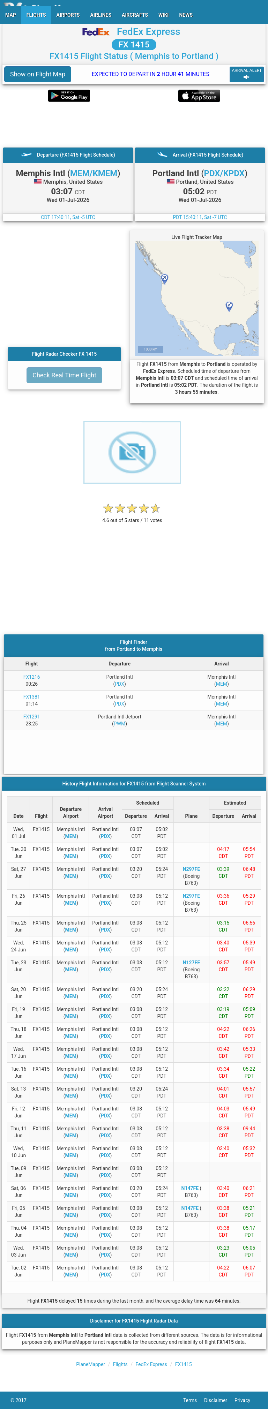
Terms (193, 1400)
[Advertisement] (134, 124)
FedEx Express (148, 31)
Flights (120, 1364)
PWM (119, 723)
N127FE (191, 962)
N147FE (190, 1188)
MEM (221, 684)
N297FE (191, 869)
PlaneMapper (90, 1364)
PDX (119, 684)
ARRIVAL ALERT (247, 74)
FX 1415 (134, 45)
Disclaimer (219, 1400)
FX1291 (31, 716)
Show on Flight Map (37, 74)
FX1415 (183, 1364)
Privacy (246, 1400)
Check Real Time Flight (64, 375)
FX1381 (31, 697)
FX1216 (31, 677)
